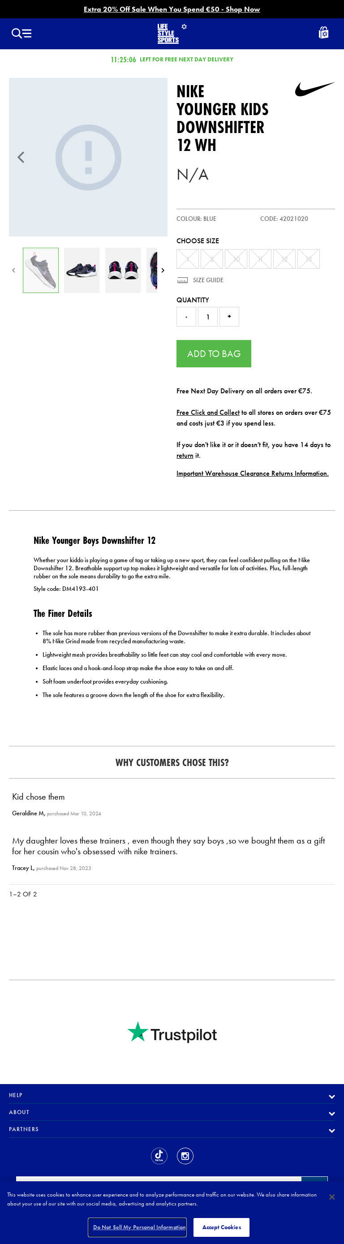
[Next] (163, 270)
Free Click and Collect (208, 412)
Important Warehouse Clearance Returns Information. (252, 473)
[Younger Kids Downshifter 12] (88, 157)
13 (308, 259)
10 (236, 259)
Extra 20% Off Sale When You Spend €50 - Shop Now (172, 9)
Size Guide (208, 280)
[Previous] (21, 157)
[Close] (332, 1197)
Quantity (192, 300)
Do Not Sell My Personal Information (139, 1227)
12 (284, 259)
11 (260, 259)
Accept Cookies (221, 1227)
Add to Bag (214, 353)
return (185, 455)
